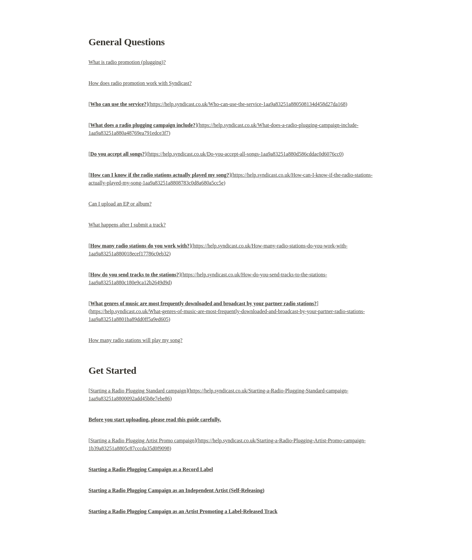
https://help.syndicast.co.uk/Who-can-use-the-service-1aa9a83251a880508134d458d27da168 (248, 104)
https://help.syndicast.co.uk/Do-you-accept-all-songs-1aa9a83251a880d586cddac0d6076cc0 (245, 154)
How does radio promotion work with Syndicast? (140, 83)
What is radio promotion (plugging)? (127, 62)
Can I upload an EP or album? (119, 204)
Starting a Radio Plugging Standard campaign (138, 390)
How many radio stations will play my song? (135, 340)
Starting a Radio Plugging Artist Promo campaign (142, 440)
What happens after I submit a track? (127, 225)
